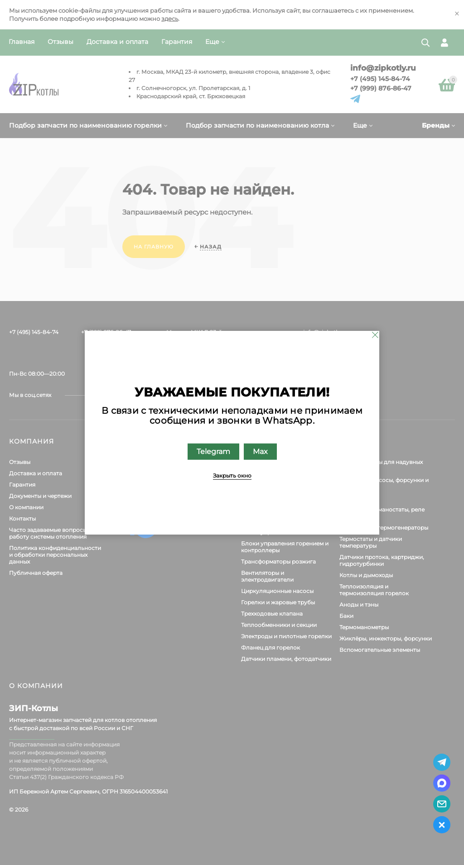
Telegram (213, 451)
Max (260, 451)
